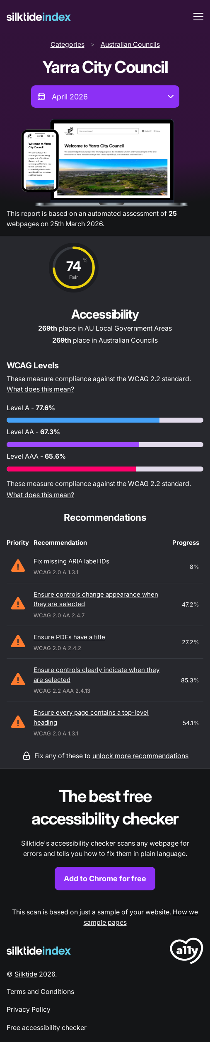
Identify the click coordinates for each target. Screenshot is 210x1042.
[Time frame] (105, 96)
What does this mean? (40, 389)
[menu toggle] (198, 16)
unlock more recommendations (140, 756)
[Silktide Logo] (39, 950)
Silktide (25, 974)
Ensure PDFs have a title (69, 637)
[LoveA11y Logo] (186, 952)
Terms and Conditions (40, 991)
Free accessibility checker (47, 1027)
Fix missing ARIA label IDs (71, 561)
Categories (67, 44)
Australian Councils (130, 44)
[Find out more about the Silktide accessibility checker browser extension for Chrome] (105, 838)
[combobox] (105, 96)
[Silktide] (39, 16)
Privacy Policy (29, 1009)
